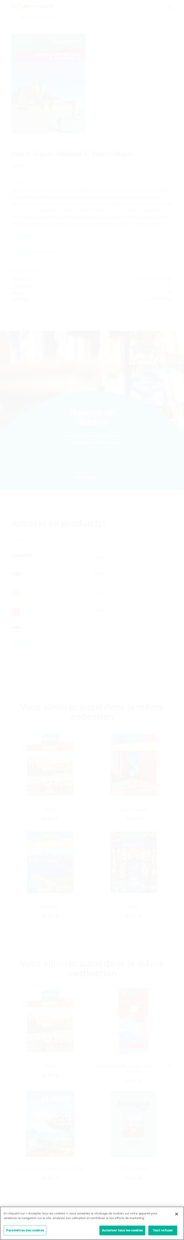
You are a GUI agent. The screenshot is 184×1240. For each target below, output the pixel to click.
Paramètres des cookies (25, 1232)
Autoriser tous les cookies (122, 1232)
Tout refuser (163, 1232)
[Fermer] (176, 1216)
